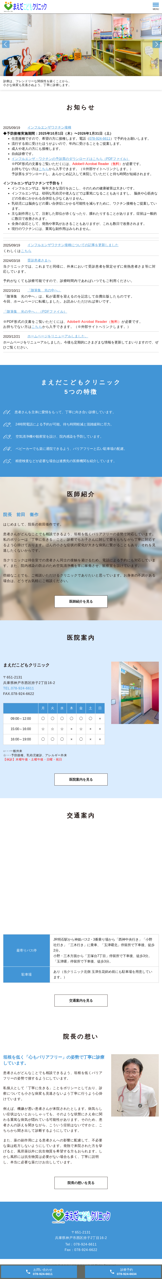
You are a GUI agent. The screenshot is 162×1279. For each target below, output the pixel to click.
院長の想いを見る (81, 1188)
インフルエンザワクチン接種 (49, 127)
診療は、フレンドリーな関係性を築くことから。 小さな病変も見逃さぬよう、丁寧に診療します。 (37, 83)
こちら (44, 169)
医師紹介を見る (81, 602)
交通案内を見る (81, 1004)
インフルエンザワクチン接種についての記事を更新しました (73, 245)
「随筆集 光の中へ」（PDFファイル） (35, 311)
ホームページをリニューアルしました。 (57, 336)
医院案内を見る (81, 782)
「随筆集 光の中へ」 (44, 290)
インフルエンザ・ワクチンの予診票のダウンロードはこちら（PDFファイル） (71, 159)
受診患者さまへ (39, 260)
